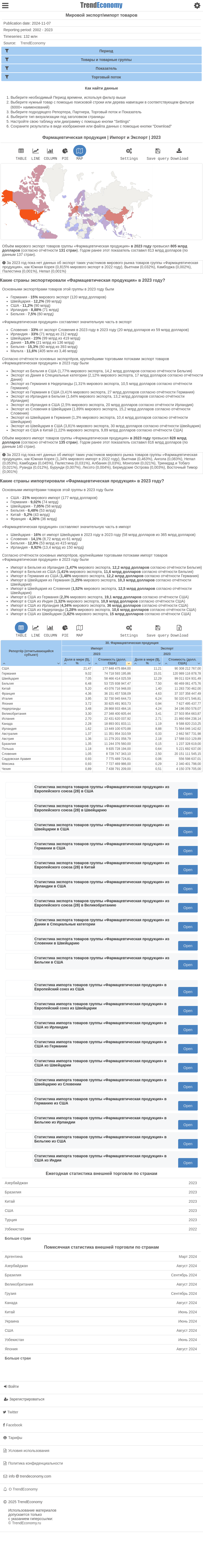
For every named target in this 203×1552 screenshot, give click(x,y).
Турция (101, 1221)
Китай (101, 1203)
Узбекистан (101, 1231)
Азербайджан (101, 1184)
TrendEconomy (32, 43)
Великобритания (101, 1286)
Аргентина (101, 1258)
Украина (101, 1323)
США (101, 1212)
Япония (101, 1350)
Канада (101, 1304)
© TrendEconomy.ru (24, 1524)
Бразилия (101, 1194)
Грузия (101, 1295)
